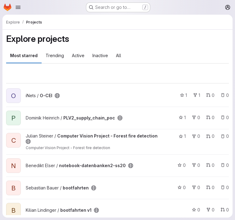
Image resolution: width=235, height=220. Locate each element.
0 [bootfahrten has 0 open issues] (225, 187)
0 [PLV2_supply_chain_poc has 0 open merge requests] (210, 117)
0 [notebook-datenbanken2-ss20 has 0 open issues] (225, 165)
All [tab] (118, 55)
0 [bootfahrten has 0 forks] (196, 187)
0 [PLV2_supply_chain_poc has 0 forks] (196, 117)
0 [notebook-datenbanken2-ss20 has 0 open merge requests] (210, 165)
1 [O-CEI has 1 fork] (196, 95)
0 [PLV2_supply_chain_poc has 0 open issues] (225, 117)
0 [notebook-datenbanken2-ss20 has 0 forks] (196, 165)
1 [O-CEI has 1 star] (183, 95)
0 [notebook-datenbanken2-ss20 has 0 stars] (181, 165)
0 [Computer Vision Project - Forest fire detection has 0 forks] (196, 136)
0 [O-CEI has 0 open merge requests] (210, 95)
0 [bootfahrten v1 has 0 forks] (210, 209)
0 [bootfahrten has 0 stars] (181, 187)
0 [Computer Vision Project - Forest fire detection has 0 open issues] (225, 136)
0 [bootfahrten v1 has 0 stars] (196, 209)
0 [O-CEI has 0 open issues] (225, 95)
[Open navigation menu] (18, 7)
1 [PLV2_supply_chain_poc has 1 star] (182, 117)
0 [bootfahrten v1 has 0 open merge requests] (225, 209)
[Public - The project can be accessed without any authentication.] (57, 95)
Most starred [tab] (24, 55)
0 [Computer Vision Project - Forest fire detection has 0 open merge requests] (210, 136)
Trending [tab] (55, 55)
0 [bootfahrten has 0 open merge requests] (210, 187)
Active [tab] (78, 55)
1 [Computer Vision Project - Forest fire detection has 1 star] (182, 136)
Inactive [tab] (100, 55)
